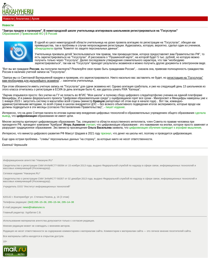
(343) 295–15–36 (37, 202)
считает (90, 124)
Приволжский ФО (32, 33)
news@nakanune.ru (34, 207)
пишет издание (115, 107)
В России (51, 33)
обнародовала (44, 48)
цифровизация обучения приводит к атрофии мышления (165, 127)
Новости (8, 18)
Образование (10, 33)
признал (106, 133)
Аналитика (23, 18)
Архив (35, 18)
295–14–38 (68, 202)
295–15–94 (54, 202)
